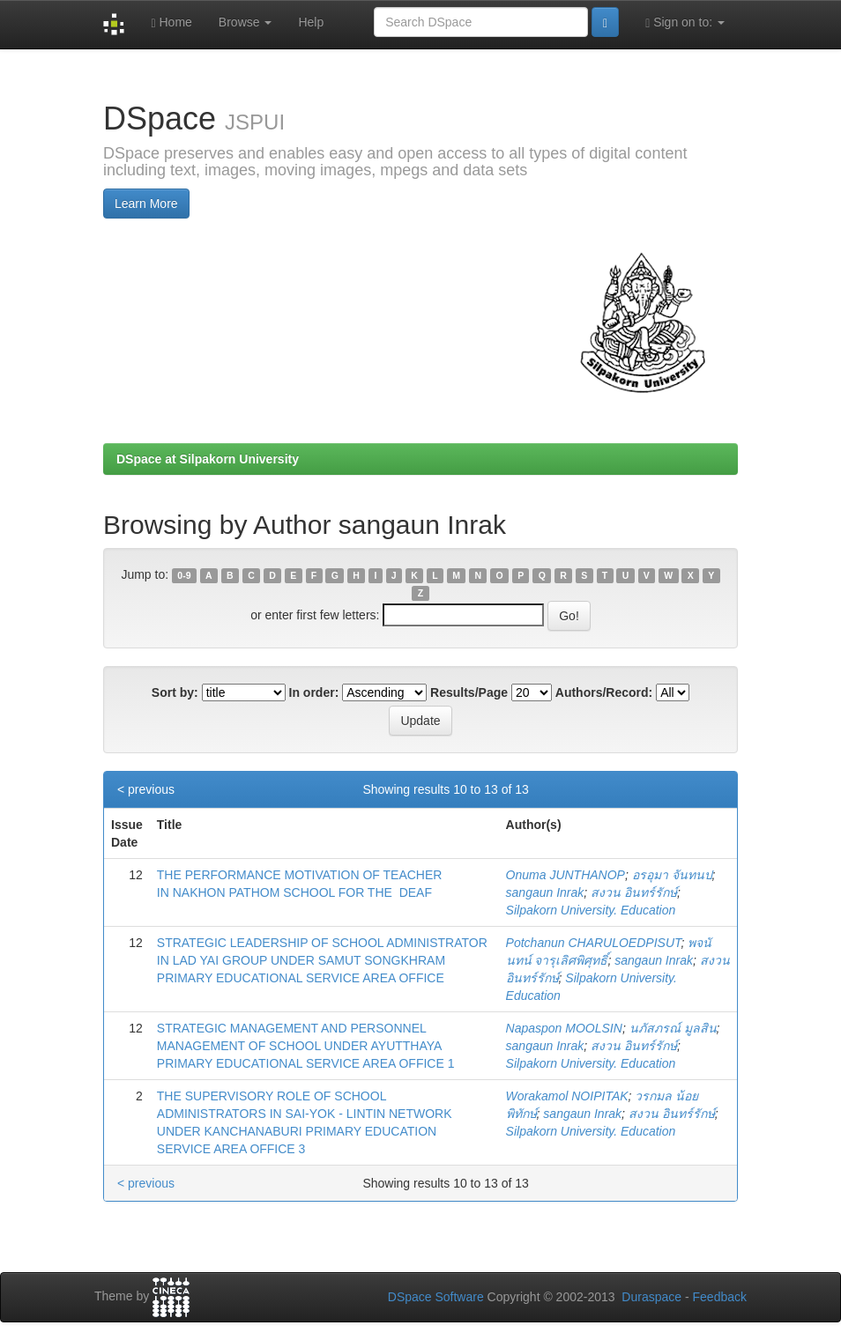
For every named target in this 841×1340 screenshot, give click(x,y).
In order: (314, 692)
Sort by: (175, 692)
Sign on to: (685, 22)
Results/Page (469, 692)
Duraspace (651, 1297)
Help (311, 22)
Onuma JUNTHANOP (565, 875)
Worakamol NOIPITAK (567, 1096)
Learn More (146, 203)
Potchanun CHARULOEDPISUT (593, 943)
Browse (245, 22)
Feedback (720, 1297)
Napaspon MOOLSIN (564, 1028)
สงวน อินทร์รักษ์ (634, 892)
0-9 (183, 575)
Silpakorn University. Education (591, 910)
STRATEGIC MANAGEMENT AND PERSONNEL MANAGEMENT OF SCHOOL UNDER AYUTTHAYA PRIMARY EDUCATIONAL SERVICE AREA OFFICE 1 (306, 1045)
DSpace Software (436, 1297)
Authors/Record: (603, 692)
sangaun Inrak (545, 892)
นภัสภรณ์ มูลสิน (673, 1028)
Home (171, 22)
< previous (146, 789)
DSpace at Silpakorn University (207, 459)
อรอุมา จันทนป (672, 875)
